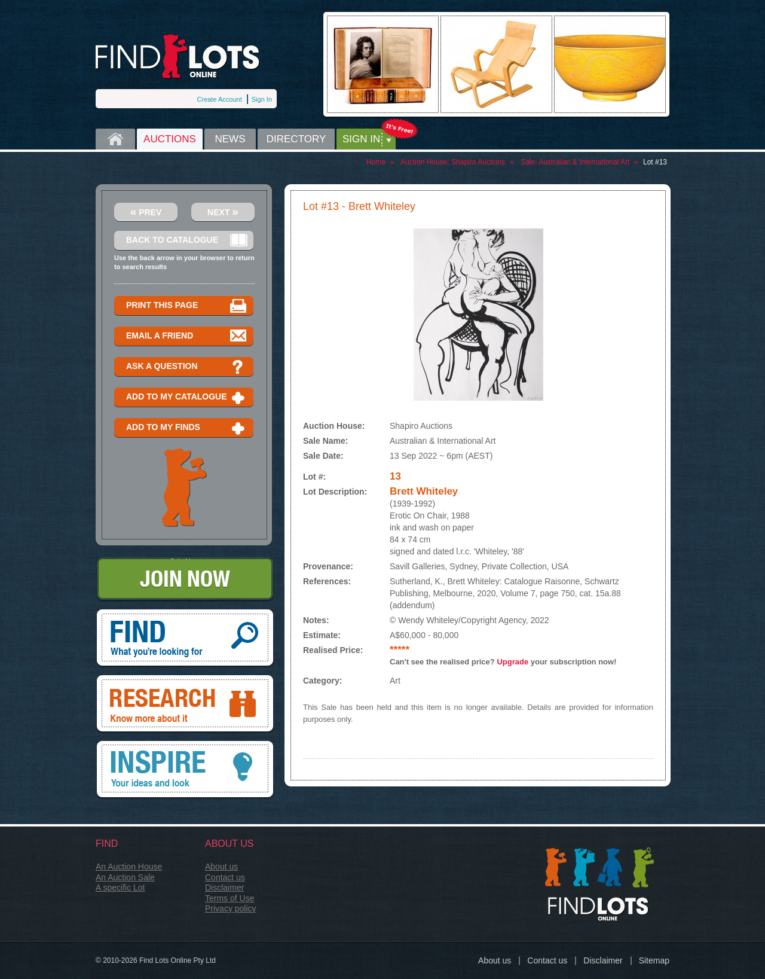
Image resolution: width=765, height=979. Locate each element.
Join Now (185, 579)
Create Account (219, 99)
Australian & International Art (583, 162)
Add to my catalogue (186, 397)
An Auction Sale (125, 877)
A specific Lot (120, 887)
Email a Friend (186, 336)
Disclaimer (224, 887)
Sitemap (654, 960)
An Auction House (129, 866)
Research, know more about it (185, 704)
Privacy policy (230, 908)
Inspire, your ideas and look (185, 770)
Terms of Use (229, 898)
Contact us (225, 877)
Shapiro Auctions (478, 162)
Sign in (361, 139)
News (230, 139)
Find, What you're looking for (185, 638)
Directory (296, 139)
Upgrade (512, 661)
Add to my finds (186, 428)
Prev (146, 211)
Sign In (262, 99)
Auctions (169, 139)
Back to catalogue (186, 241)
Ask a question (186, 367)
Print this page (186, 306)
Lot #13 (655, 162)
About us (221, 866)
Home (115, 139)
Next (222, 211)
